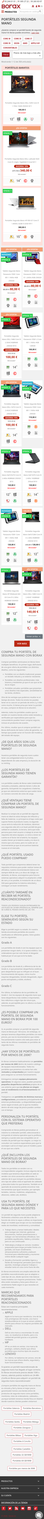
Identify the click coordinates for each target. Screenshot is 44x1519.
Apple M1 (35, 43)
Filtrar (6, 54)
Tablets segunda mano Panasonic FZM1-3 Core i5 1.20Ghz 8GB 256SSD (32, 274)
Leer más (35, 33)
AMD (25, 43)
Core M (6, 38)
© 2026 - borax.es (8, 1516)
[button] (9, 11)
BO (10, 6)
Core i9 (6, 43)
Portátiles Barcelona (32, 1408)
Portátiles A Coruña (22, 1441)
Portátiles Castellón (22, 1449)
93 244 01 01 (10, 1)
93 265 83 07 (36, 1)
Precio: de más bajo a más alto (27, 54)
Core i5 (17, 38)
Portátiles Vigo (31, 1435)
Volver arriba (34, 636)
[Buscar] (31, 11)
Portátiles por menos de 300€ (22, 1468)
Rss (16, 1508)
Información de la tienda (14, 1502)
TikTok (36, 1508)
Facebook (3, 1508)
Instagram (29, 1508)
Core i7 (28, 38)
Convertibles (10, 47)
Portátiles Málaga (31, 1422)
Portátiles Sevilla (12, 1422)
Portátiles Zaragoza (22, 1427)
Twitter (10, 1508)
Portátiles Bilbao (14, 1435)
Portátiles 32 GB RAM (22, 1455)
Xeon (16, 43)
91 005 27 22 (23, 1)
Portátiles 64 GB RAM (22, 1460)
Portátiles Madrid (22, 1414)
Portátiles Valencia (11, 1408)
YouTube (23, 1508)
